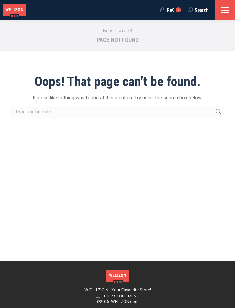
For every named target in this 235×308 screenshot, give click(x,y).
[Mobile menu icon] (225, 10)
